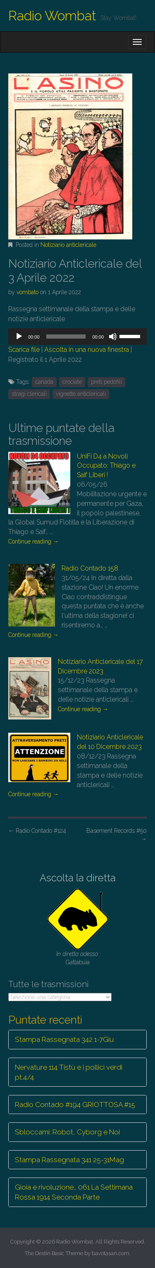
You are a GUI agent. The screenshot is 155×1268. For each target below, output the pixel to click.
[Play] (19, 336)
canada (44, 381)
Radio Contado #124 (37, 830)
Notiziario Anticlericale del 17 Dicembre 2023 (100, 666)
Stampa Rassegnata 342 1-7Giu (64, 1039)
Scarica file (24, 350)
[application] (77, 336)
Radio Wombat (52, 15)
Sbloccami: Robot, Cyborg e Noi (67, 1132)
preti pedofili (106, 381)
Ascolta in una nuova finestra (86, 350)
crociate (72, 381)
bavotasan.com (110, 1253)
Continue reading (33, 541)
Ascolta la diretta (78, 878)
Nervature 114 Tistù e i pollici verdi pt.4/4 (68, 1072)
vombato (27, 292)
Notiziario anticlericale (68, 244)
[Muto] (113, 336)
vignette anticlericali (81, 393)
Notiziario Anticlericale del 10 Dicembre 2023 (110, 742)
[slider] (66, 336)
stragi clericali (29, 393)
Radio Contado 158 (90, 568)
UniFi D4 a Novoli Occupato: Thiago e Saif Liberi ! (106, 465)
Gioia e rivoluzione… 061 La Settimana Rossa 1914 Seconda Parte (74, 1192)
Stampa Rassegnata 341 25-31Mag (69, 1160)
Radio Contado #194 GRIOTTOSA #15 (75, 1104)
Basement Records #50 (116, 834)
